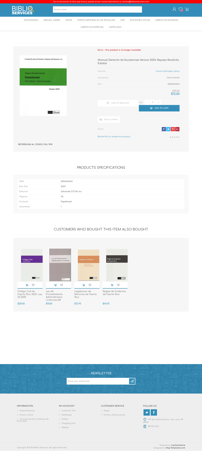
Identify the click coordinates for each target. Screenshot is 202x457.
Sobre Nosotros (27, 417)
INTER (69, 23)
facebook (164, 135)
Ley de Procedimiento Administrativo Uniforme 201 (54, 302)
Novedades (29, 23)
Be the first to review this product (114, 143)
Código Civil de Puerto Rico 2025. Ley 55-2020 (30, 300)
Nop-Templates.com (175, 454)
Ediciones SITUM (141, 23)
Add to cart (27, 291)
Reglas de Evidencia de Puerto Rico (114, 299)
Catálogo (115, 32)
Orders (65, 425)
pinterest (173, 135)
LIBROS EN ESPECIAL (92, 32)
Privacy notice (26, 421)
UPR (123, 23)
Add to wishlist (33, 291)
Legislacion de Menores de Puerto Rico (85, 300)
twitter (168, 135)
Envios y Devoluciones (114, 421)
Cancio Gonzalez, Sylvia (168, 77)
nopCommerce (178, 451)
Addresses (67, 421)
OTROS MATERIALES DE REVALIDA (96, 23)
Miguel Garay (50, 23)
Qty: (141, 109)
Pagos (107, 417)
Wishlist (65, 434)
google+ (177, 135)
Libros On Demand (169, 23)
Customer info (68, 417)
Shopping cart (185, 10)
